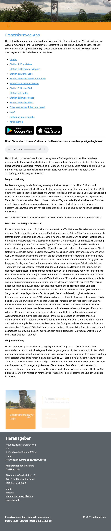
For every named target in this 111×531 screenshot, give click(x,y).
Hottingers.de (99, 517)
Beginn (13, 59)
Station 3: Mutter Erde (21, 73)
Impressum (43, 517)
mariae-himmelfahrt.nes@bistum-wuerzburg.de (19, 496)
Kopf (12, 112)
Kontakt (32, 517)
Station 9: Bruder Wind (21, 102)
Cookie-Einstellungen (41, 521)
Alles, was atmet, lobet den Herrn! (27, 107)
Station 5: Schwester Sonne (24, 83)
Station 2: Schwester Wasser (25, 69)
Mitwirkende (16, 121)
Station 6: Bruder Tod (21, 88)
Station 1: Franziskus (21, 64)
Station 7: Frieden (19, 93)
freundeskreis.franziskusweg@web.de (26, 459)
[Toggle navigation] (8, 26)
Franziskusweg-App (15, 517)
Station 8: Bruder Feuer (22, 97)
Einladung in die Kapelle (22, 117)
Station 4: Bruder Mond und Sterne (28, 78)
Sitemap (24, 521)
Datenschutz (11, 521)
